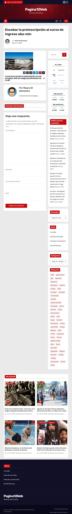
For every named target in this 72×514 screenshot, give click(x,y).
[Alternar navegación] (57, 21)
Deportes (9, 421)
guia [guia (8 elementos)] (58, 316)
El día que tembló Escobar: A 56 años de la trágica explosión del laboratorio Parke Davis (58, 133)
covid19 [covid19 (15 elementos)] (53, 299)
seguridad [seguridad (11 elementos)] (54, 351)
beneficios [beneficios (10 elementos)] (54, 285)
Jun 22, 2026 (11, 413)
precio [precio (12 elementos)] (53, 337)
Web (7, 193)
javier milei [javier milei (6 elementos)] (54, 327)
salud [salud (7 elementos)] (58, 344)
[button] (61, 21)
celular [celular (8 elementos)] (53, 289)
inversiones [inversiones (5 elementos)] (54, 323)
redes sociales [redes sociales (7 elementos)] (55, 341)
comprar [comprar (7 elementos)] (54, 292)
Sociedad (41, 383)
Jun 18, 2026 (43, 451)
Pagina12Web (36, 9)
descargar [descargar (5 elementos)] (54, 306)
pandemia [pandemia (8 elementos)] (60, 334)
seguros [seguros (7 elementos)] (62, 351)
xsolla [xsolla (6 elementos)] (52, 365)
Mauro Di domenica (21, 41)
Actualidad (10, 383)
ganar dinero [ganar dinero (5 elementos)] (55, 313)
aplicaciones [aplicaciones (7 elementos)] (60, 275)
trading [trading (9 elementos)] (53, 358)
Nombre (9, 169)
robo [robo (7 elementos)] (52, 344)
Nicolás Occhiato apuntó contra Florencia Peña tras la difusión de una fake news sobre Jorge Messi (52, 447)
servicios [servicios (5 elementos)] (53, 355)
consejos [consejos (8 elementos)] (62, 292)
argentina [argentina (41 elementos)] (54, 282)
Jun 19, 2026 (43, 413)
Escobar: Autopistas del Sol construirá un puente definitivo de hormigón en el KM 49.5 (57, 196)
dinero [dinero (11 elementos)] (62, 306)
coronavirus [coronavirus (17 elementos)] (54, 296)
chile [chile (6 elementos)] (59, 289)
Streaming (51, 421)
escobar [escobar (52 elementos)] (53, 310)
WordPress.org (55, 245)
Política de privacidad (61, 506)
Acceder (53, 232)
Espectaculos (42, 421)
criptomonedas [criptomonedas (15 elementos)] (56, 303)
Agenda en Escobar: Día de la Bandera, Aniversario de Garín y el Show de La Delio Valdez (58, 148)
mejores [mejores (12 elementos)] (53, 330)
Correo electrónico (13, 181)
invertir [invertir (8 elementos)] (62, 323)
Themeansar (8, 509)
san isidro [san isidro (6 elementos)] (54, 348)
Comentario (11, 130)
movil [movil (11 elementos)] (59, 330)
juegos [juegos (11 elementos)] (62, 327)
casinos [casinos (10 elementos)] (62, 285)
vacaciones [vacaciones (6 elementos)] (54, 362)
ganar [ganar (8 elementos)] (60, 310)
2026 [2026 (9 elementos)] (52, 275)
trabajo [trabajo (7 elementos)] (60, 355)
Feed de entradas (56, 237)
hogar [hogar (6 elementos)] (52, 320)
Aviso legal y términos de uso (59, 510)
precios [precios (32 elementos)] (59, 337)
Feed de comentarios (58, 241)
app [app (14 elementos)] (52, 278)
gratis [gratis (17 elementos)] (52, 316)
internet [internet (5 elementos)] (59, 320)
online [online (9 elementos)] (53, 334)
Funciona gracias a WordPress (13, 507)
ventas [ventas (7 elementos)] (62, 362)
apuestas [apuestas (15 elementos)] (58, 278)
